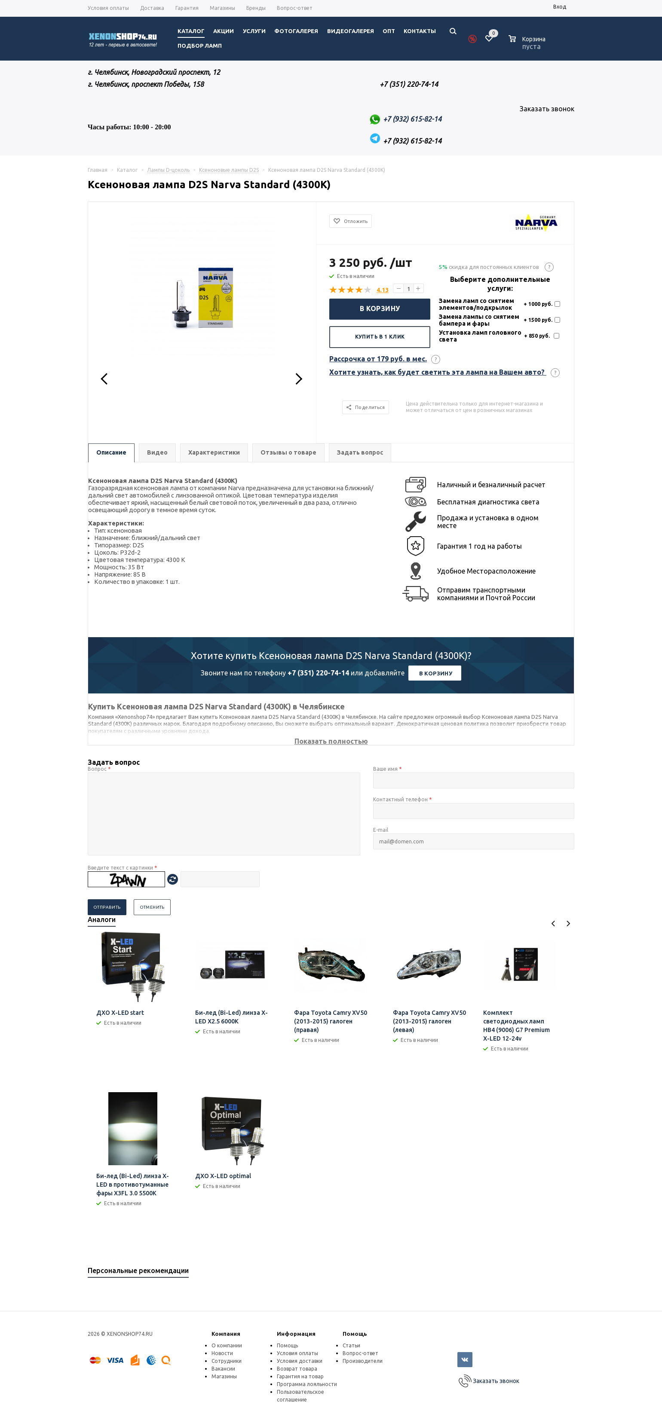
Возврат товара (297, 1368)
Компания (225, 1334)
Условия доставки (299, 1361)
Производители (363, 1361)
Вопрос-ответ (360, 1353)
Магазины (224, 1376)
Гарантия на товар (300, 1376)
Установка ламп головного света (480, 336)
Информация (296, 1334)
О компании (226, 1345)
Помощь (355, 1334)
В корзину (380, 308)
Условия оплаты (297, 1353)
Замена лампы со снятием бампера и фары (479, 320)
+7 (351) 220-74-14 (318, 673)
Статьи (351, 1345)
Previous (553, 923)
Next (568, 923)
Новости (222, 1353)
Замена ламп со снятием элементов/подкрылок (476, 304)
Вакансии (223, 1368)
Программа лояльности (307, 1384)
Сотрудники (226, 1361)
